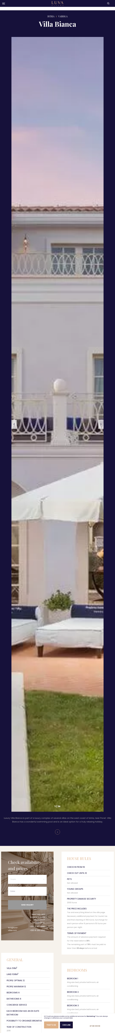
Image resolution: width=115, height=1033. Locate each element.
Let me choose (107, 1026)
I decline (67, 1025)
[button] (14, 424)
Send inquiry (27, 911)
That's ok (51, 1025)
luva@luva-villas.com (13, 936)
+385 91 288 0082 (37, 937)
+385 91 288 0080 (37, 933)
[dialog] (78, 1023)
